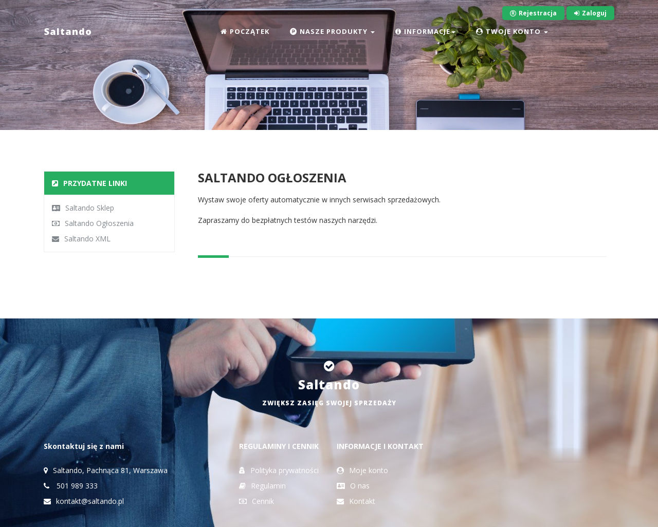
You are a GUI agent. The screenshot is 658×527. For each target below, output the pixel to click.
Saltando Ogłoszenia (93, 223)
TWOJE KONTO (512, 31)
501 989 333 (71, 486)
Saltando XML (81, 238)
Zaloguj (590, 13)
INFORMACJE (425, 31)
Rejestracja (533, 13)
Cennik (256, 501)
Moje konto (362, 470)
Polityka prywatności (279, 470)
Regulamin (262, 486)
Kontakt (356, 501)
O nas (353, 486)
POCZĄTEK (245, 31)
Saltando (68, 31)
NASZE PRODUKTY (332, 31)
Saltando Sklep (83, 208)
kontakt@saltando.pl (84, 501)
